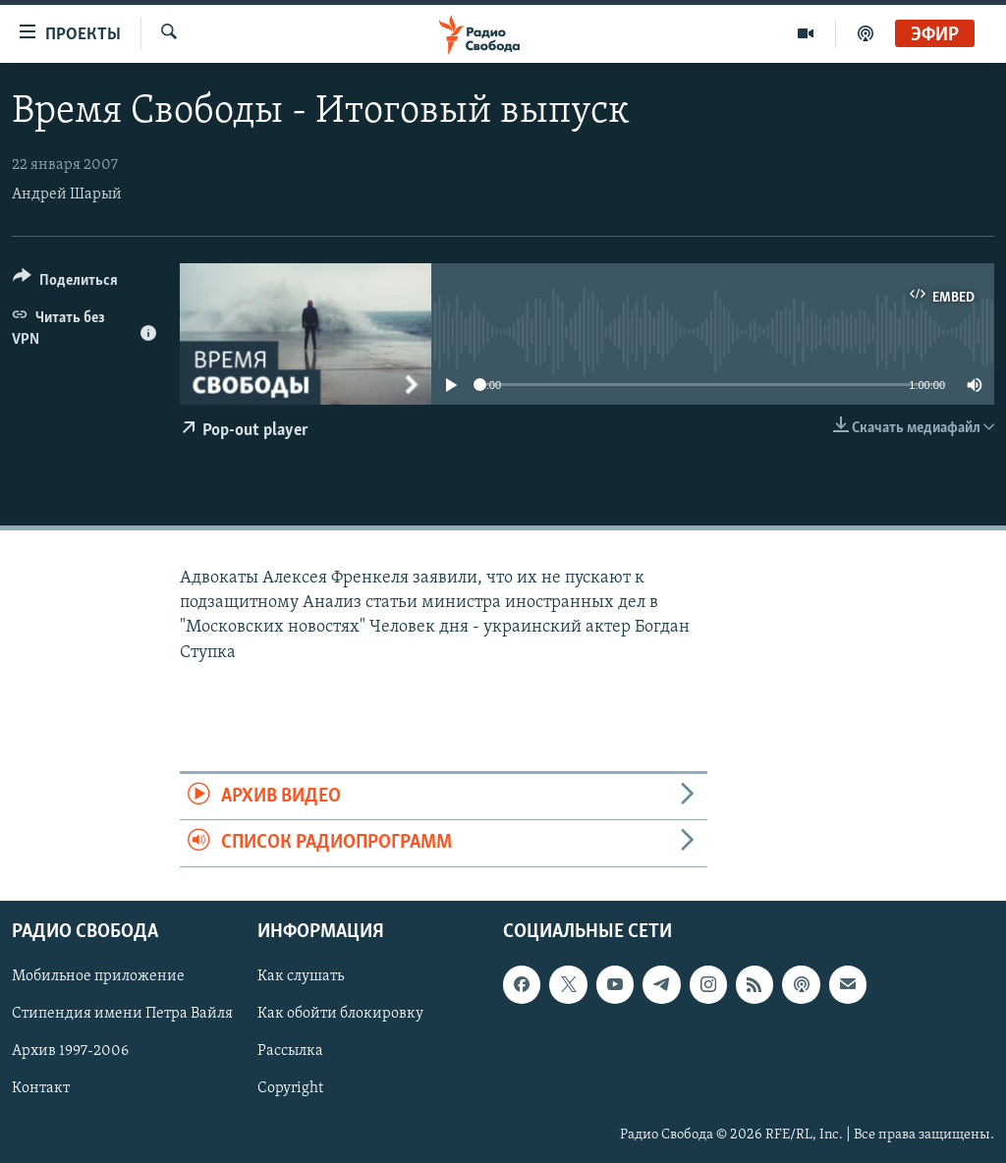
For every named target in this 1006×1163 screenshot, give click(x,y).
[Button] (65, 283)
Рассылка (290, 1051)
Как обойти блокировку (340, 1014)
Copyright (290, 1088)
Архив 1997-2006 (70, 1051)
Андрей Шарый (67, 194)
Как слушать (300, 976)
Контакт (41, 1088)
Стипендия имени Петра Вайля (122, 1014)
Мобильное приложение (98, 976)
